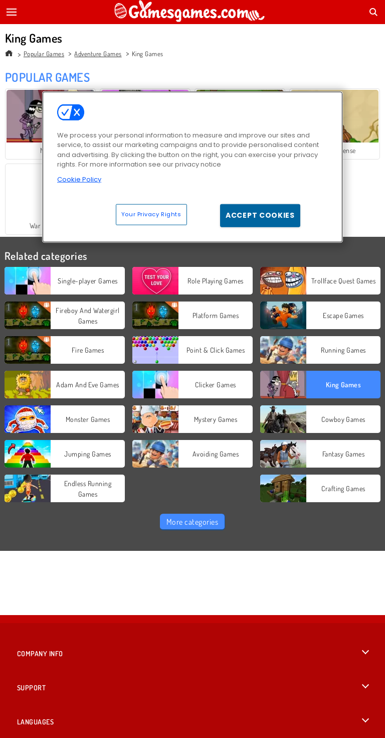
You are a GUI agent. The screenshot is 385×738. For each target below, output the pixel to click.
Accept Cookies (260, 215)
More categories (192, 522)
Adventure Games (97, 54)
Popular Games (44, 54)
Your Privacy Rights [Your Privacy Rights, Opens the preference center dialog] (151, 214)
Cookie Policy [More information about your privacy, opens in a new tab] (79, 179)
